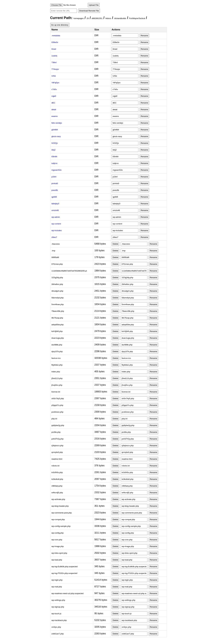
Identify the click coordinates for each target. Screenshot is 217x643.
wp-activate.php (58, 499)
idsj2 (53, 150)
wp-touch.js (56, 613)
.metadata (56, 35)
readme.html (57, 459)
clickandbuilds (120, 18)
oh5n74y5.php (58, 398)
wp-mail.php (57, 587)
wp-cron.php (57, 540)
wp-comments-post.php (62, 513)
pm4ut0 (55, 183)
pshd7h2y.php (58, 439)
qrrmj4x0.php (57, 452)
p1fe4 (54, 177)
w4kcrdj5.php (57, 492)
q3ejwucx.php (57, 445)
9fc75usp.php (57, 318)
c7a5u (54, 89)
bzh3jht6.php (57, 331)
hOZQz (55, 143)
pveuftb (55, 190)
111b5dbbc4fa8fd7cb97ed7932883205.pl (69, 271)
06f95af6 (55, 257)
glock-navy (56, 136)
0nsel (54, 49)
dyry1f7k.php (57, 351)
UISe (54, 76)
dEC (53, 103)
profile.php (56, 432)
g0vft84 (55, 130)
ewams (55, 116)
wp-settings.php (58, 600)
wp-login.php (57, 580)
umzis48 (55, 210)
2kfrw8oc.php (57, 284)
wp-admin (56, 217)
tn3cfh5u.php (57, 472)
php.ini (54, 419)
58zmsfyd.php (58, 298)
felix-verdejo (57, 123)
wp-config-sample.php (61, 526)
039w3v (55, 42)
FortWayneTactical (137, 18)
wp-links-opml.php (59, 553)
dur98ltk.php (57, 345)
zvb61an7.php (58, 634)
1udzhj (54, 56)
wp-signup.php (58, 607)
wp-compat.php (58, 519)
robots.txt (56, 466)
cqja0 (54, 96)
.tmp (53, 251)
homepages (79, 18)
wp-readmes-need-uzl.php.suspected (67, 593)
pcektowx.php (57, 412)
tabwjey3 (55, 203)
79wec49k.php (58, 311)
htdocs (108, 18)
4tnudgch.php (57, 291)
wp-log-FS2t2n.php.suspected (64, 573)
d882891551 (97, 18)
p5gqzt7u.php (57, 405)
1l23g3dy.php (57, 277)
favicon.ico (56, 358)
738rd (54, 62)
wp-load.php (57, 560)
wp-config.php (58, 533)
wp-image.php (58, 546)
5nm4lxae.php (58, 304)
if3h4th (54, 156)
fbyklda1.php (57, 365)
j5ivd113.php (57, 378)
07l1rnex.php (57, 264)
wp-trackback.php (59, 620)
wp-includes (57, 230)
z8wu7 (54, 237)
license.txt (56, 392)
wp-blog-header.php (60, 506)
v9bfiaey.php (57, 486)
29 (88, 18)
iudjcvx (54, 163)
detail (54, 109)
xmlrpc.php (56, 627)
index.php (56, 372)
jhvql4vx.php (57, 385)
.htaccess (56, 244)
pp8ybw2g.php (58, 425)
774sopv (55, 69)
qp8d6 (54, 197)
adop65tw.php (58, 324)
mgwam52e (57, 170)
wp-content (56, 224)
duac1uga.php (58, 338)
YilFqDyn (55, 83)
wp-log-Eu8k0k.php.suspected (65, 566)
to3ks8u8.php (57, 479)
